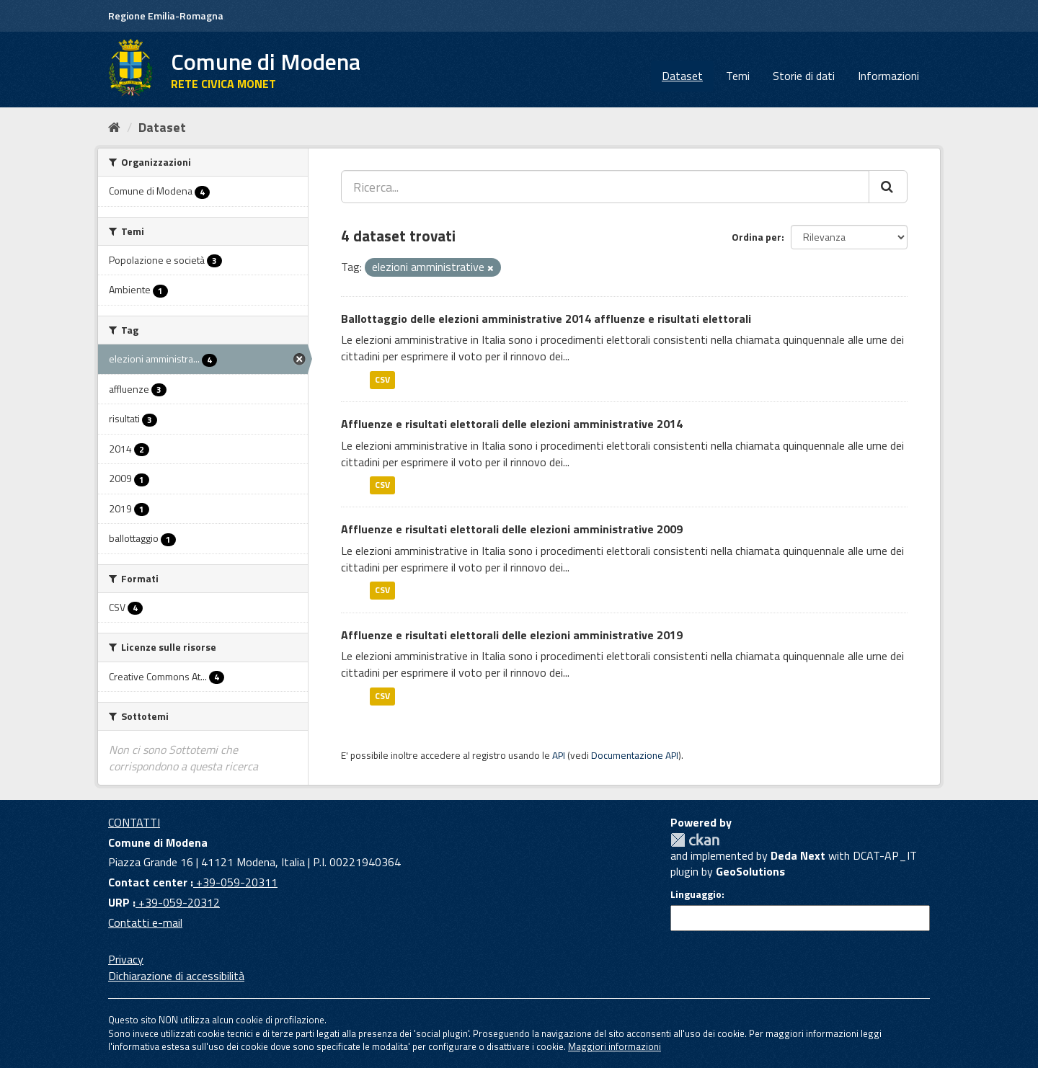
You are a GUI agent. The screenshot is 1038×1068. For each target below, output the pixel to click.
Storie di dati (804, 75)
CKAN (694, 839)
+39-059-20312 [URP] (178, 902)
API (558, 755)
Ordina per (756, 236)
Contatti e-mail (145, 922)
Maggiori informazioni (614, 1046)
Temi (738, 75)
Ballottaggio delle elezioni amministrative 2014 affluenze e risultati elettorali (546, 318)
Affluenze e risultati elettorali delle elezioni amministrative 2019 (512, 635)
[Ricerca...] (605, 186)
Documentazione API (634, 755)
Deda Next (798, 855)
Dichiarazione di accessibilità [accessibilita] (176, 975)
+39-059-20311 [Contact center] (235, 882)
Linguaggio (696, 894)
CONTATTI (134, 822)
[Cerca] (888, 186)
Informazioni (888, 75)
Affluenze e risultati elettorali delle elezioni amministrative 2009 (512, 529)
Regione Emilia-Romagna (165, 15)
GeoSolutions (750, 871)
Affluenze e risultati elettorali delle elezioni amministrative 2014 (512, 423)
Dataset (682, 75)
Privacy (125, 959)
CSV (382, 379)
